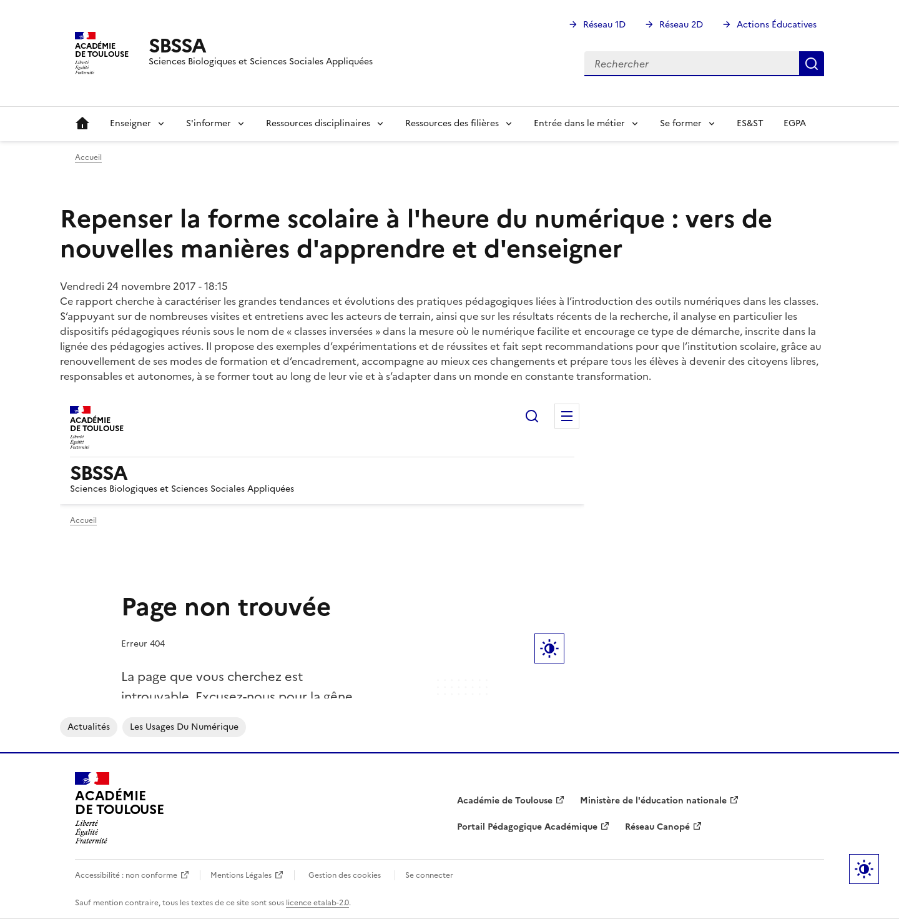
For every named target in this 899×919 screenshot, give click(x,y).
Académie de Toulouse (505, 800)
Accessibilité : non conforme (126, 875)
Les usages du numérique (184, 726)
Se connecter (429, 875)
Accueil (82, 123)
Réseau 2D (681, 24)
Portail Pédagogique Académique (527, 826)
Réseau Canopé (657, 826)
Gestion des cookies (344, 875)
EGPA (795, 123)
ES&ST (750, 123)
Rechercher (811, 63)
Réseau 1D (604, 24)
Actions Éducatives (777, 24)
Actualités (88, 726)
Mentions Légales (241, 875)
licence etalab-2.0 (317, 902)
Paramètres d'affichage (864, 869)
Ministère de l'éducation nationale (653, 800)
